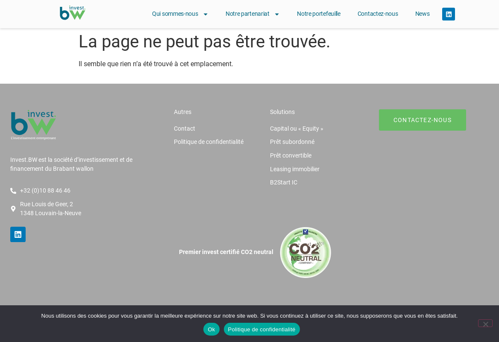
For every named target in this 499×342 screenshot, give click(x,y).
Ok (211, 329)
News (422, 14)
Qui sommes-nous (180, 14)
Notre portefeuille (318, 14)
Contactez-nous (378, 14)
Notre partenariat (253, 14)
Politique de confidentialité (262, 329)
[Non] (485, 323)
